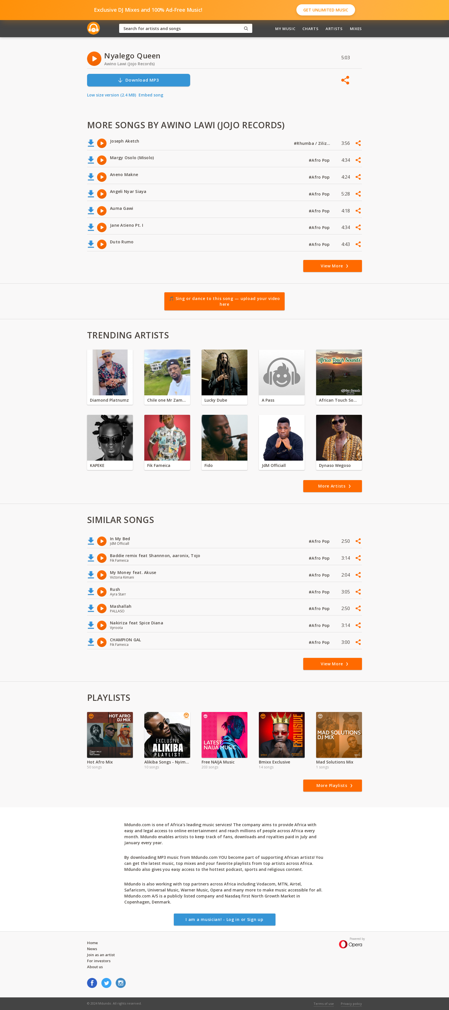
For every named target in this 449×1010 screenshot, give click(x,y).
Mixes (356, 28)
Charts (310, 28)
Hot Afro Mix (100, 762)
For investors (99, 960)
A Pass (268, 400)
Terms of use (324, 1003)
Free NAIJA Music (218, 762)
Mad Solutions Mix (334, 762)
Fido (208, 465)
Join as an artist (101, 954)
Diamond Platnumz (109, 400)
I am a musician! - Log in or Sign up (224, 919)
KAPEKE (97, 465)
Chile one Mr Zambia (167, 400)
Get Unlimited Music (325, 10)
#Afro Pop (320, 160)
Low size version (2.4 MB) (111, 95)
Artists (334, 28)
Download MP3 (138, 80)
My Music (285, 28)
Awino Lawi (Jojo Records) (129, 63)
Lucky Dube (215, 400)
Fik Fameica (158, 465)
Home (92, 942)
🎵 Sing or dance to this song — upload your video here (224, 301)
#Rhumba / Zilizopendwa (312, 143)
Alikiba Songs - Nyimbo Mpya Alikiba (167, 762)
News (92, 948)
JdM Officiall (274, 465)
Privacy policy (351, 1003)
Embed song (151, 95)
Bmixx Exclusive (274, 762)
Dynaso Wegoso (335, 465)
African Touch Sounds (339, 400)
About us (95, 966)
